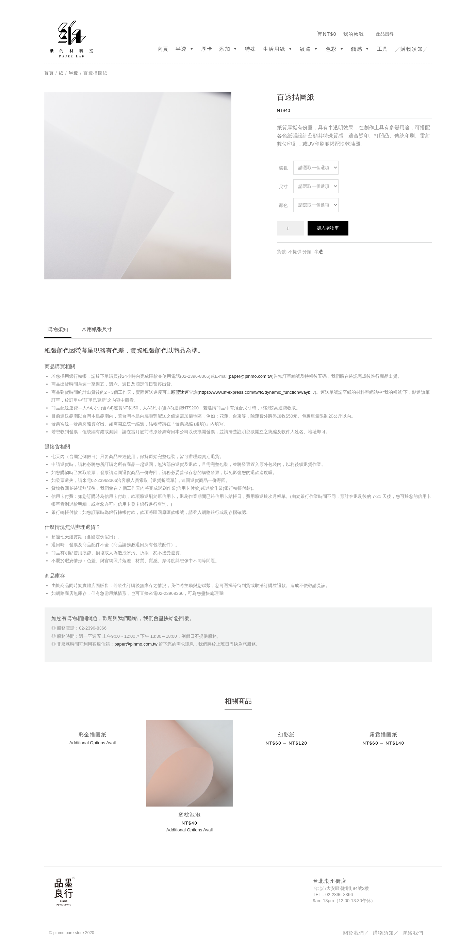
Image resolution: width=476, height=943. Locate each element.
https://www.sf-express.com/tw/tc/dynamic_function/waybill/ (257, 392)
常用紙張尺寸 (97, 329)
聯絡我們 (413, 933)
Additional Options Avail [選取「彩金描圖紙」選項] (92, 742)
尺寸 (283, 186)
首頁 (49, 73)
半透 (185, 49)
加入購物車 (328, 227)
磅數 (283, 167)
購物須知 (58, 329)
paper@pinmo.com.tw (250, 376)
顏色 (283, 205)
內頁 (163, 49)
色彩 (335, 49)
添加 (228, 49)
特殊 (250, 49)
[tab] (57, 331)
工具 (382, 49)
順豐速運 (180, 392)
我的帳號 (353, 34)
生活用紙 (278, 49)
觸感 (360, 49)
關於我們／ (356, 933)
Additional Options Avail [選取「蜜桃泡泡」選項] (189, 829)
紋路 (309, 49)
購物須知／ (386, 933)
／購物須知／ (412, 49)
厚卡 (206, 49)
